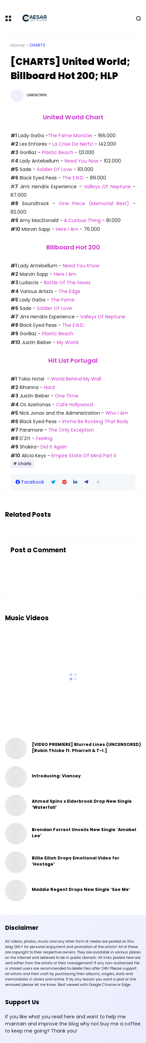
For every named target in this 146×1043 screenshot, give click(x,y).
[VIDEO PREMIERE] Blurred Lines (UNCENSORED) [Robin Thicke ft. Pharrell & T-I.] (86, 747)
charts (37, 45)
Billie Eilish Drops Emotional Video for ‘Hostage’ (75, 861)
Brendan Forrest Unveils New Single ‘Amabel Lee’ (84, 833)
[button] (98, 482)
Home (17, 45)
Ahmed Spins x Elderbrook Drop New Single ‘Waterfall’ (82, 804)
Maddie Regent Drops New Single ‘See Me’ (81, 889)
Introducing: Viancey (56, 776)
